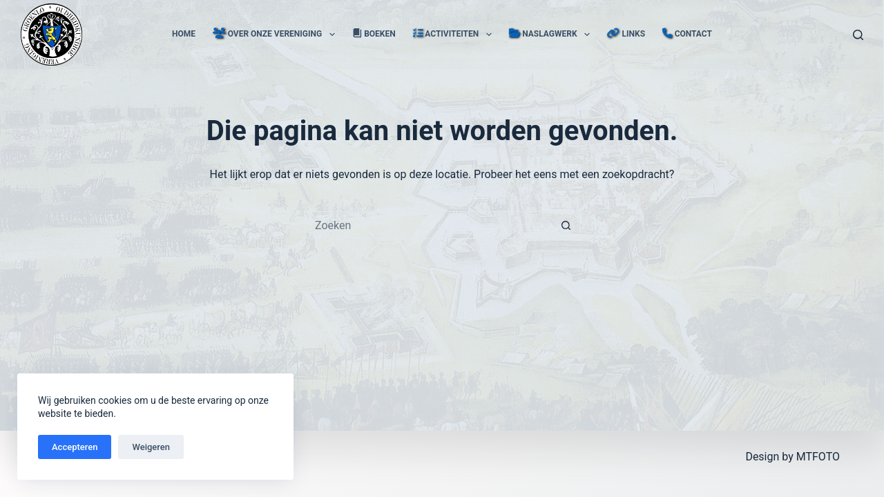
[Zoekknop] (566, 225)
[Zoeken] (858, 35)
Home (183, 34)
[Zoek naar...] (428, 225)
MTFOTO (818, 456)
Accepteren (74, 447)
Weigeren (151, 447)
